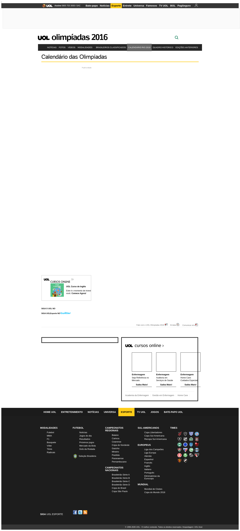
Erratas (173, 325)
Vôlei (49, 445)
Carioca (115, 438)
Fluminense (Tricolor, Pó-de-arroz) (179, 449)
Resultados (84, 439)
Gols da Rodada (87, 449)
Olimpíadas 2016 (79, 37)
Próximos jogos (86, 442)
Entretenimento (72, 412)
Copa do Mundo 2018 (154, 492)
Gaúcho (116, 448)
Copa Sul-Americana (154, 435)
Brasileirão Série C (121, 481)
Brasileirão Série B (121, 478)
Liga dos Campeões (154, 449)
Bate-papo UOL (173, 412)
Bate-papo (92, 5)
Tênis (49, 449)
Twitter (80, 512)
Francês (148, 462)
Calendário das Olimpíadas (74, 56)
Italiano (147, 469)
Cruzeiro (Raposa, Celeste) (185, 444)
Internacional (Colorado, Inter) (179, 455)
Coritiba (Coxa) (179, 444)
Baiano (115, 435)
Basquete (51, 442)
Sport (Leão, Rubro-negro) (179, 460)
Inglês (147, 466)
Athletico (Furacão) (179, 433)
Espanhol (148, 459)
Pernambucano (119, 461)
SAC (78, 5)
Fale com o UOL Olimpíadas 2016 (150, 325)
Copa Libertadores (153, 432)
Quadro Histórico (163, 47)
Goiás (191, 449)
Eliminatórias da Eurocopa (152, 477)
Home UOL (50, 412)
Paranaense (118, 458)
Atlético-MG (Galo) (185, 433)
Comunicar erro (188, 325)
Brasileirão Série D (121, 484)
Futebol (50, 432)
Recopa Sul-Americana (155, 439)
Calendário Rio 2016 (139, 47)
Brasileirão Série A (121, 474)
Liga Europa (150, 452)
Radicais (51, 452)
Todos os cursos (187, 344)
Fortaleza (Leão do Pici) (185, 449)
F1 (48, 439)
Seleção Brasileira (87, 456)
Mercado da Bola (87, 445)
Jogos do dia (85, 435)
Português (149, 472)
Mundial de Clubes (153, 489)
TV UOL (163, 5)
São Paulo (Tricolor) (197, 455)
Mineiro (115, 451)
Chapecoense (191, 439)
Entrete (127, 5)
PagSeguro (184, 5)
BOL (173, 5)
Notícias (105, 5)
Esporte (116, 5)
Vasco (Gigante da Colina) (185, 460)
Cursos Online (60, 279)
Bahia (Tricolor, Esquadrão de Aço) (197, 433)
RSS (85, 512)
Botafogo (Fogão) (179, 439)
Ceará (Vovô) (185, 439)
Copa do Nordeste (121, 445)
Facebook (75, 512)
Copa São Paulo (120, 491)
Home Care (183, 395)
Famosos (151, 5)
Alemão (148, 456)
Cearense (116, 441)
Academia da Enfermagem (137, 395)
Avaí (191, 433)
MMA (49, 435)
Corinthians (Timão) (197, 439)
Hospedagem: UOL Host (192, 527)
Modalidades (86, 47)
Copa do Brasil (119, 488)
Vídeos (71, 47)
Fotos (62, 47)
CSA (191, 444)
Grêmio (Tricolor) (197, 449)
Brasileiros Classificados (111, 47)
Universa (139, 5)
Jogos (155, 412)
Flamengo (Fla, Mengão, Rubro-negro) (197, 444)
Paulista (116, 455)
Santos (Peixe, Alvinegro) (191, 455)
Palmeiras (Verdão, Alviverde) (185, 455)
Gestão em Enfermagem (163, 395)
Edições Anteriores (187, 47)
